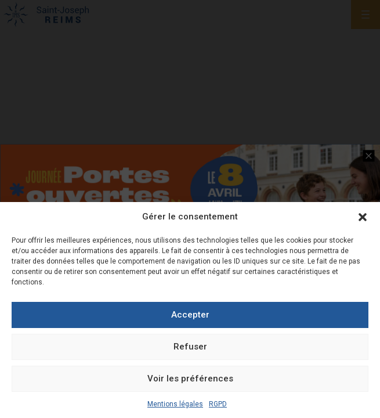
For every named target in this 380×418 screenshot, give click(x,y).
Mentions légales (175, 404)
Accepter (190, 314)
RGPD (218, 404)
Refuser (190, 346)
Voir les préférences (190, 378)
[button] (362, 217)
